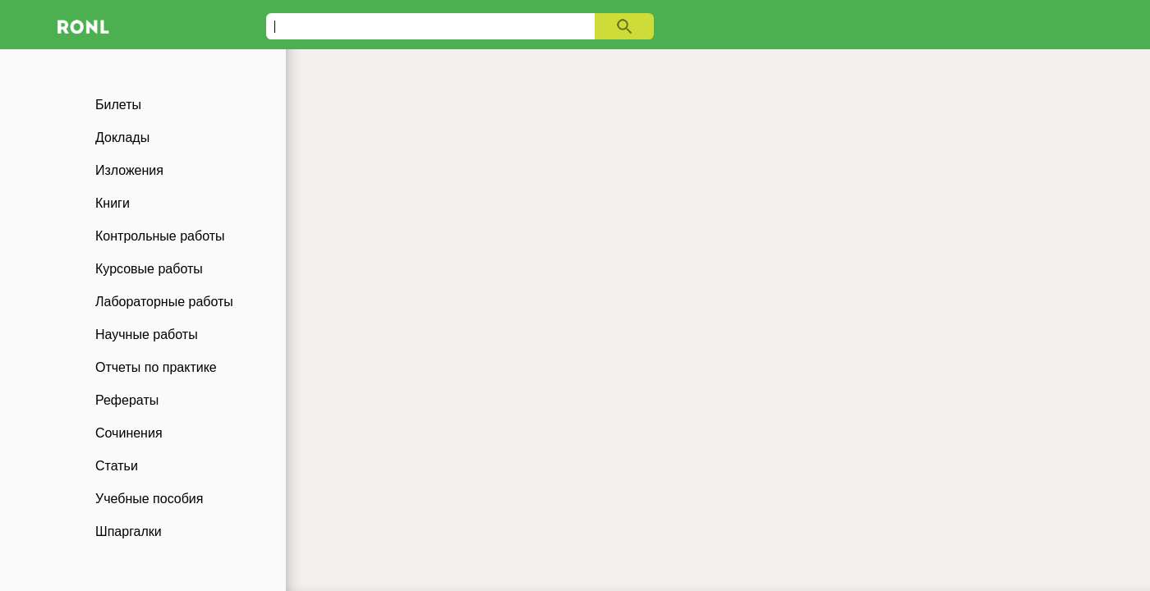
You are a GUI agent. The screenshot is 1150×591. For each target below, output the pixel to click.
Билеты (118, 105)
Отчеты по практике (156, 367)
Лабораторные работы (164, 302)
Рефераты (127, 400)
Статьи (116, 466)
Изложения (129, 170)
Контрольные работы (160, 236)
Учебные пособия (149, 499)
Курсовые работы (149, 269)
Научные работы (146, 334)
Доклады (122, 137)
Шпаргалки (128, 531)
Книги (112, 203)
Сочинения (129, 433)
